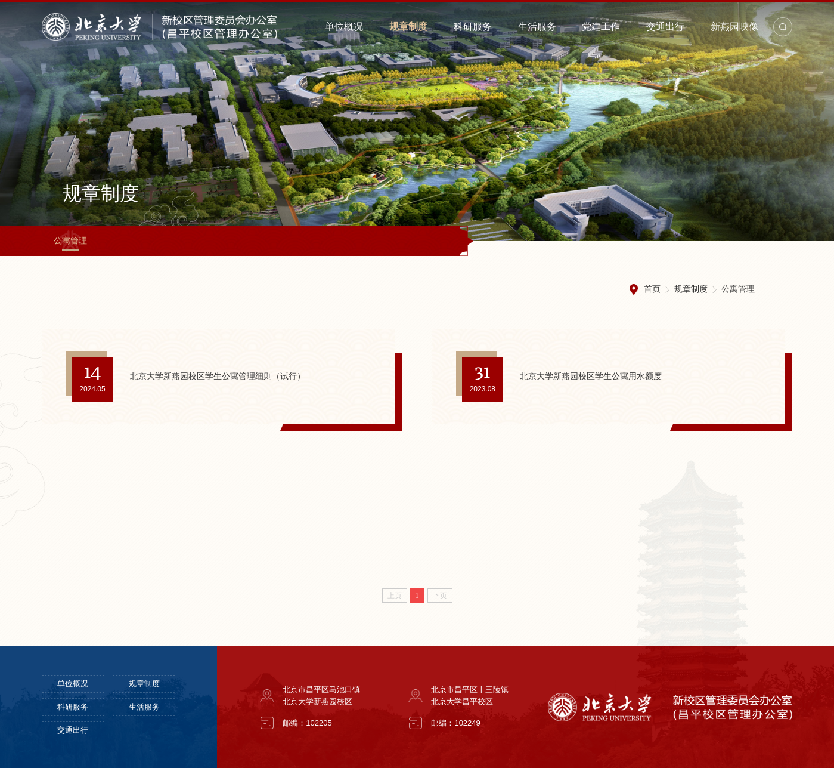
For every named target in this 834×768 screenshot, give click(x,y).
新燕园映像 (734, 26)
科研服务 (473, 26)
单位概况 (344, 26)
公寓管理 (70, 240)
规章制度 (408, 26)
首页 (652, 289)
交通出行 (665, 26)
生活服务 (537, 26)
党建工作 (601, 26)
